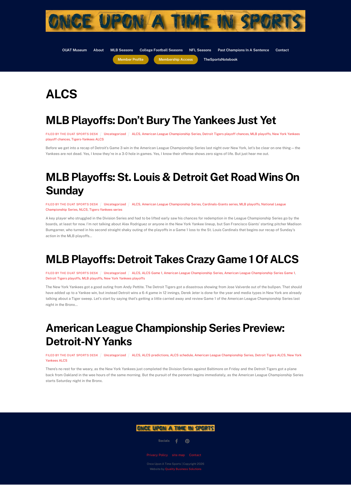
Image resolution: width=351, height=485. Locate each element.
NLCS (83, 210)
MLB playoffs (260, 134)
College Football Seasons (161, 50)
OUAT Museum (74, 50)
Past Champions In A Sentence (243, 50)
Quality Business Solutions (183, 469)
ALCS (136, 134)
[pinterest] (187, 441)
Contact (282, 50)
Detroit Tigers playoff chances (225, 134)
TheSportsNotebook (221, 60)
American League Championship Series (171, 134)
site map (178, 455)
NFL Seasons (200, 50)
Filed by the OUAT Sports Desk (72, 134)
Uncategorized (115, 134)
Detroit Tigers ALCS (270, 355)
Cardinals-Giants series (220, 204)
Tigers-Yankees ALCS (87, 139)
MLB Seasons (121, 50)
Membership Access (176, 60)
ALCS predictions (155, 355)
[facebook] (176, 441)
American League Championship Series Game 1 (259, 273)
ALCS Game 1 (152, 273)
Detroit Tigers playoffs (63, 278)
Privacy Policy (157, 455)
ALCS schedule (181, 355)
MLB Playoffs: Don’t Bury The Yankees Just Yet (161, 120)
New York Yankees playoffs (124, 278)
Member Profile (130, 60)
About (98, 50)
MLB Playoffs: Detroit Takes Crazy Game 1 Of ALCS (172, 259)
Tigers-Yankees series (105, 210)
